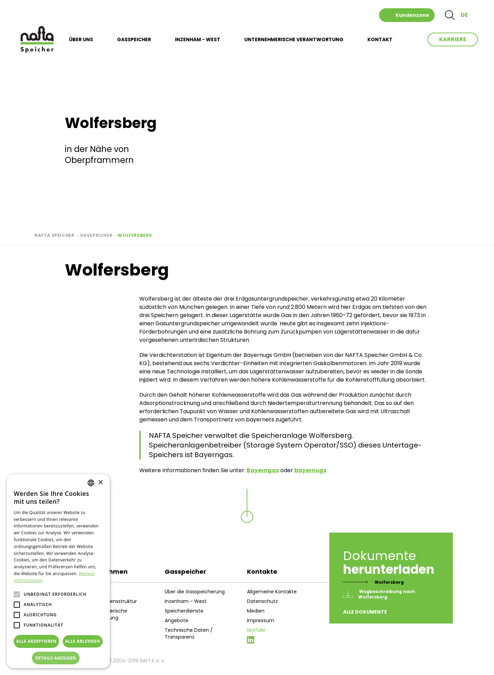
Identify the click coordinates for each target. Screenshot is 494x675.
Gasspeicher (96, 235)
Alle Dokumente (365, 611)
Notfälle (256, 630)
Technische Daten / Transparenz (189, 633)
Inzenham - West (186, 601)
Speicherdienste (184, 610)
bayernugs (310, 470)
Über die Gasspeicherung (195, 591)
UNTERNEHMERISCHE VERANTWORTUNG (293, 39)
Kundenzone (412, 15)
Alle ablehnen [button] (82, 641)
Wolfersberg (389, 582)
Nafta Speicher (54, 235)
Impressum (260, 620)
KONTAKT (379, 39)
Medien (255, 610)
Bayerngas (263, 470)
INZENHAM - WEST (197, 39)
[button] (58, 658)
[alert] (58, 571)
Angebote (176, 620)
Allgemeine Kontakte (272, 591)
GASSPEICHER (134, 39)
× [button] (100, 482)
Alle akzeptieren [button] (36, 641)
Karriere (452, 39)
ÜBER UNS (81, 39)
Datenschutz (262, 601)
